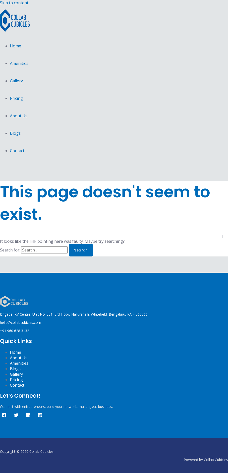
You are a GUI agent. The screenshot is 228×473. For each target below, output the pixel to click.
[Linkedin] (28, 416)
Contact (17, 150)
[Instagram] (40, 416)
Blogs (15, 133)
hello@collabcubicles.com (20, 322)
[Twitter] (16, 416)
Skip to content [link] (14, 2)
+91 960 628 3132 (14, 330)
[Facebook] (4, 416)
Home (15, 46)
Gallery (16, 81)
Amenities (19, 63)
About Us (18, 115)
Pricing (16, 98)
